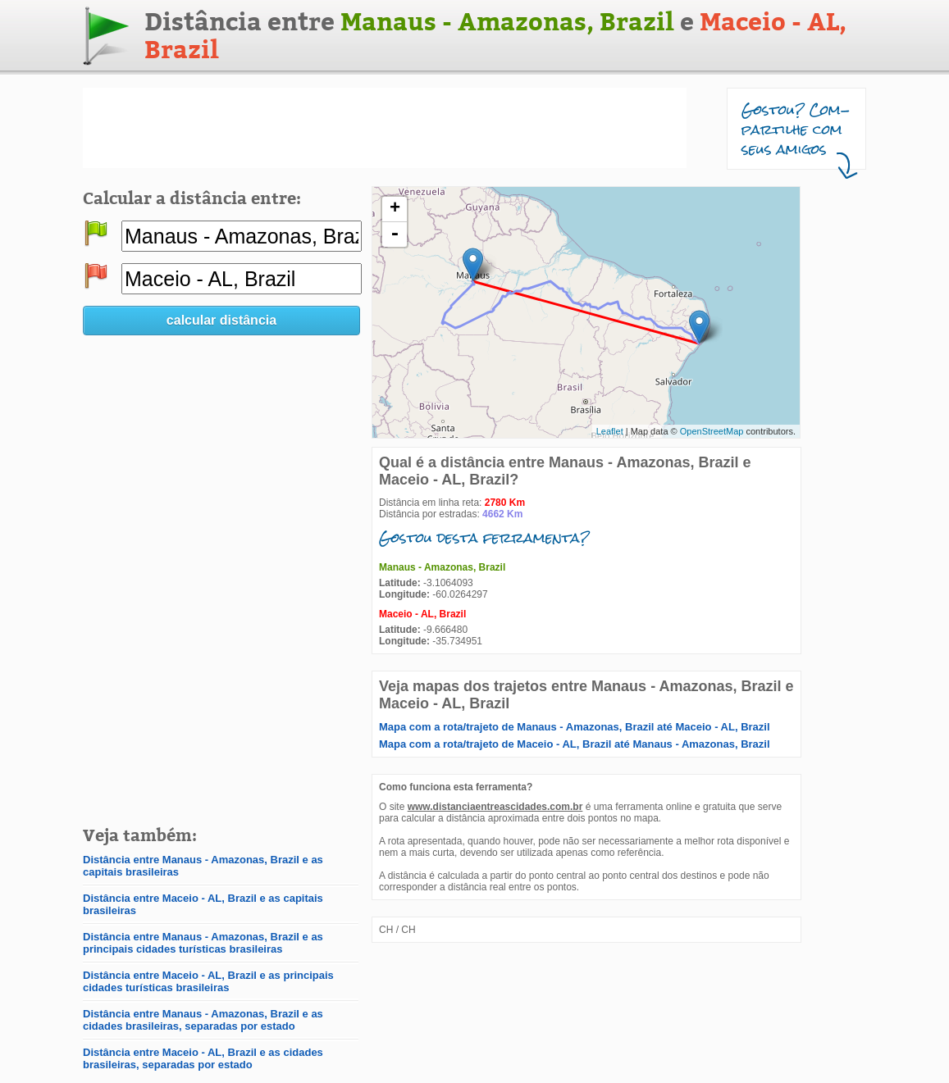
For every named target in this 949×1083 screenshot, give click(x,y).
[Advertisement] (384, 128)
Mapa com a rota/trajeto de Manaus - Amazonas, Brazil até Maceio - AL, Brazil (574, 727)
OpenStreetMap (712, 431)
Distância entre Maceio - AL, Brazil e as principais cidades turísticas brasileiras (208, 981)
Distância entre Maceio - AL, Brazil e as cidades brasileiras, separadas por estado (203, 1058)
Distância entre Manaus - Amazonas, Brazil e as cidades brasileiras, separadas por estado (203, 1020)
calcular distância (221, 320)
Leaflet (609, 431)
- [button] (394, 234)
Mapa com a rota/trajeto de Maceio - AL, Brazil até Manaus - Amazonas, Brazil (574, 744)
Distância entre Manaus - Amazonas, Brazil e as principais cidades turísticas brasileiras (203, 943)
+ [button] (395, 209)
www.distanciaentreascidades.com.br (495, 806)
